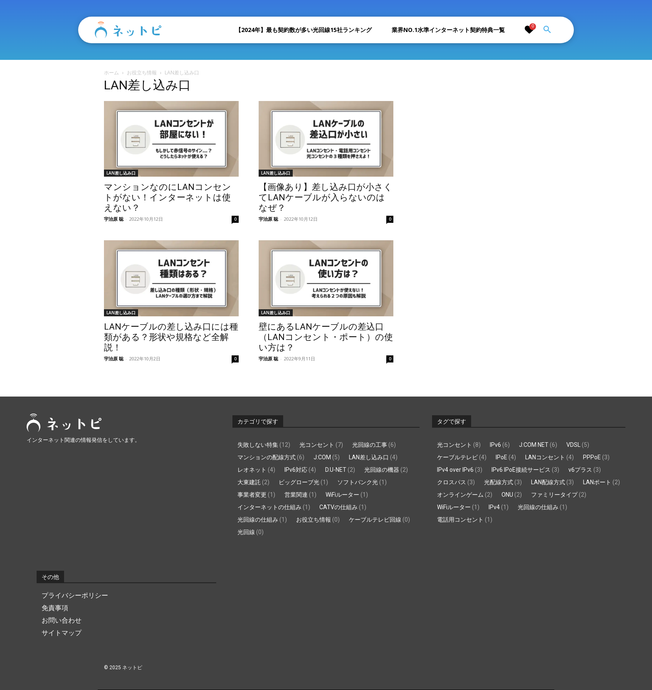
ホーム (111, 72)
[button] (547, 30)
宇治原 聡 (113, 219)
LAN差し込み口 (121, 173)
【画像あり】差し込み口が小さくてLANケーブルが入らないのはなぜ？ (326, 197)
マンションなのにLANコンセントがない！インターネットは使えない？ (167, 197)
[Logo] (128, 30)
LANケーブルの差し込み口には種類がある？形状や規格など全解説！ (171, 337)
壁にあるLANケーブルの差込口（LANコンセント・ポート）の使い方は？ (326, 337)
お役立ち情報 (142, 72)
